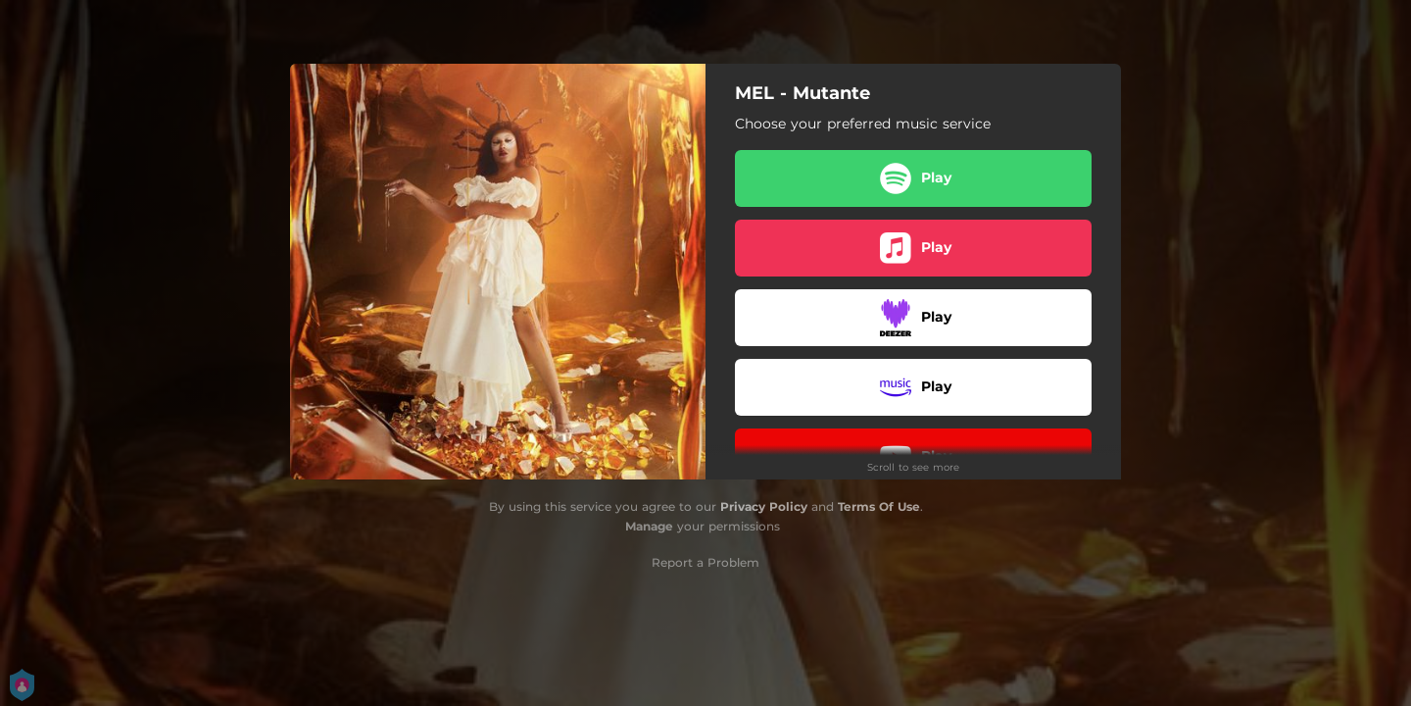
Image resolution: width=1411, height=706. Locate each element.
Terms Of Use (879, 506)
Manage (649, 526)
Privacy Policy (763, 506)
